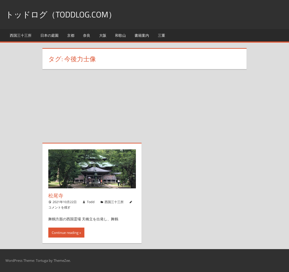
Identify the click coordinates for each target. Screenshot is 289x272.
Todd (91, 202)
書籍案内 (142, 35)
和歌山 (120, 35)
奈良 (86, 35)
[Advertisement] (147, 109)
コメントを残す (59, 207)
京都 (70, 35)
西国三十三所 (21, 35)
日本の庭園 (49, 35)
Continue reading (65, 232)
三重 (161, 35)
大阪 (102, 35)
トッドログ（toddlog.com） (60, 14)
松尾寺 (55, 195)
